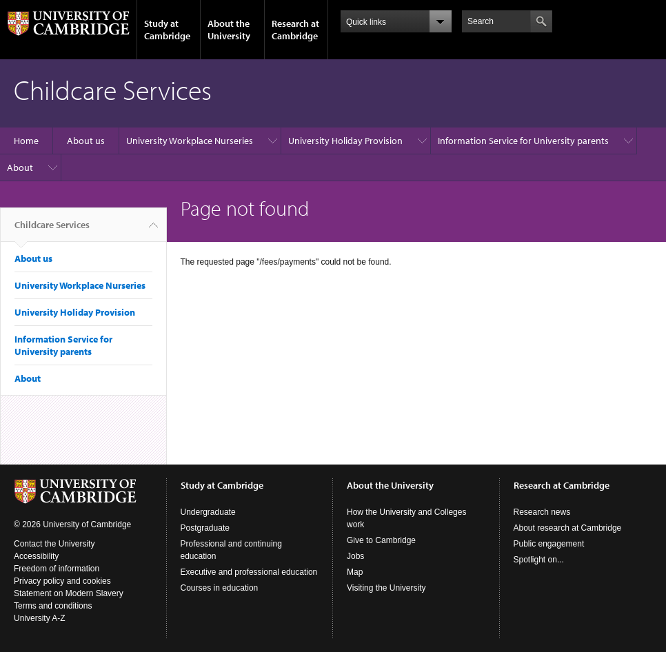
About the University (229, 29)
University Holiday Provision (345, 140)
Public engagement (549, 544)
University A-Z (39, 618)
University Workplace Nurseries (189, 140)
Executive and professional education (249, 572)
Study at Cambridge (167, 29)
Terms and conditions (53, 606)
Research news (542, 512)
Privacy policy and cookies (62, 581)
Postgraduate (205, 528)
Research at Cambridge (295, 29)
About (20, 167)
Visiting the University (386, 588)
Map (355, 572)
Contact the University (54, 544)
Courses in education (220, 588)
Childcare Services (52, 230)
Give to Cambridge (381, 540)
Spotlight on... (539, 559)
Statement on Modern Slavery (68, 593)
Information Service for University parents (523, 140)
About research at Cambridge (568, 528)
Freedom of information (56, 568)
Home (26, 140)
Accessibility (36, 556)
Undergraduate (208, 512)
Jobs (355, 556)
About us (86, 140)
